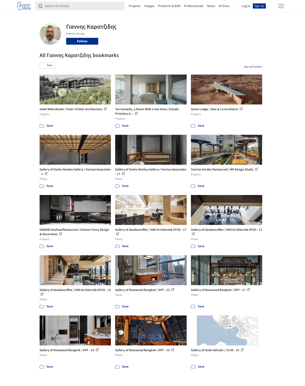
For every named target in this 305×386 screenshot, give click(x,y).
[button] (47, 66)
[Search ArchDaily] (83, 6)
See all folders (253, 66)
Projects (135, 6)
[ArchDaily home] (24, 6)
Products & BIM (169, 6)
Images (149, 6)
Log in (245, 6)
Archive (224, 6)
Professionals (194, 6)
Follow (82, 41)
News (211, 6)
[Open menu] (281, 6)
